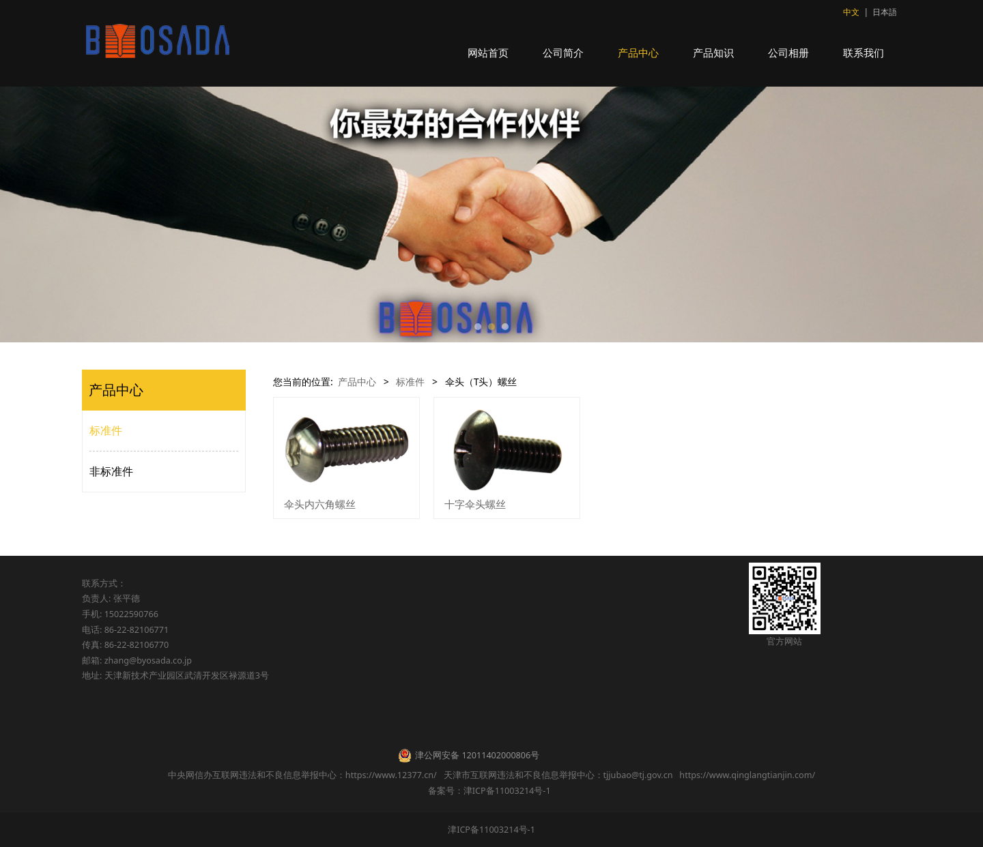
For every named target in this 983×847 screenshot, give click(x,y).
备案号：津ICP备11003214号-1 (491, 791)
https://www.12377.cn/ (391, 775)
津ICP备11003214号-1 (491, 829)
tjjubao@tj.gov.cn (638, 775)
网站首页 (488, 52)
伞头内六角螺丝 (320, 504)
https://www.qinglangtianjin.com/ (747, 775)
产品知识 (713, 52)
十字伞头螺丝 (475, 504)
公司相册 (788, 52)
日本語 (884, 12)
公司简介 (563, 52)
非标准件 (111, 471)
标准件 (105, 430)
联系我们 (863, 52)
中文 (851, 12)
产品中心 (638, 52)
